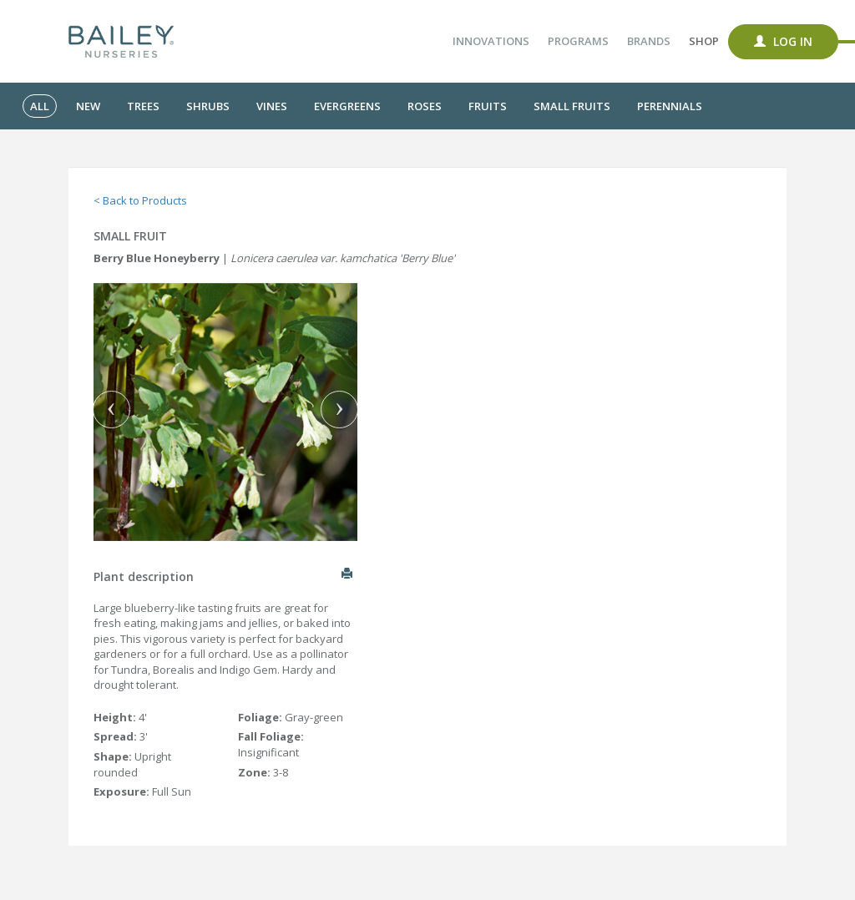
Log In (783, 41)
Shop (704, 40)
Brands (648, 40)
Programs (578, 40)
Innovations (491, 40)
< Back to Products (140, 200)
